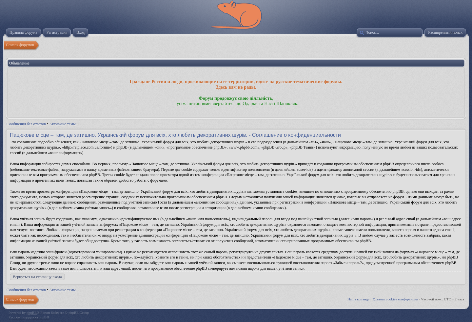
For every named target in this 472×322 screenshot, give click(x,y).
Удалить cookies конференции (395, 299)
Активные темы (62, 124)
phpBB (32, 312)
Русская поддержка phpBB (29, 317)
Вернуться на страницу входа (37, 277)
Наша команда (358, 299)
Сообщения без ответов (26, 124)
